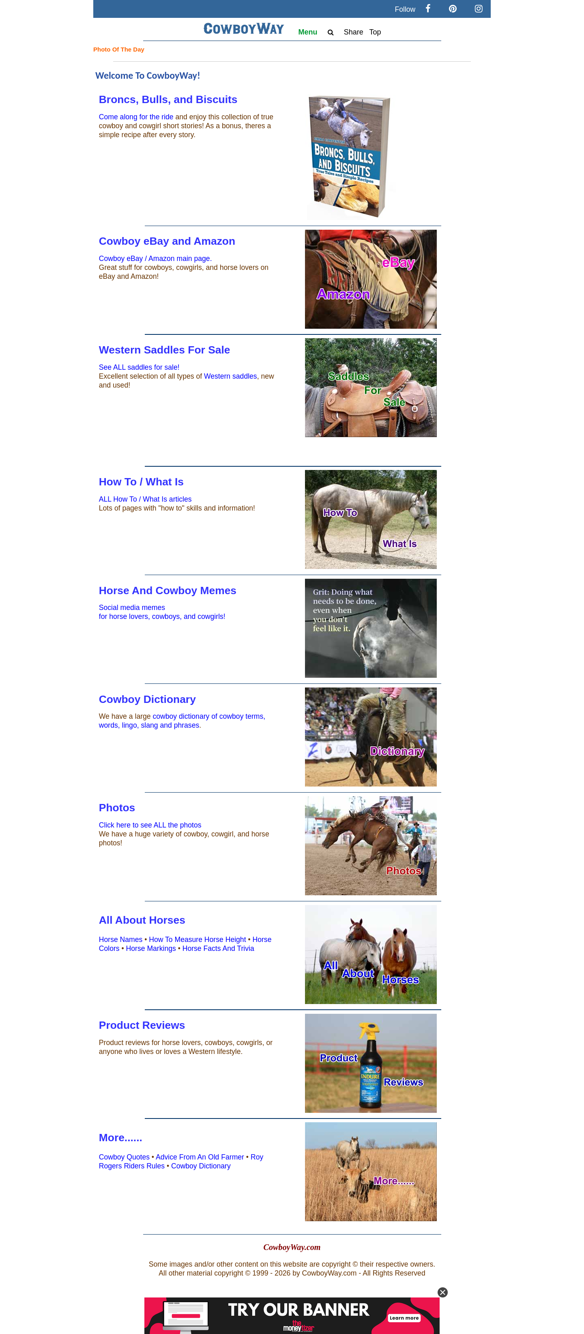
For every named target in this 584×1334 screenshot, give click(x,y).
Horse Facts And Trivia (218, 948)
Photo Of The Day (118, 49)
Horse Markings (151, 948)
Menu (308, 32)
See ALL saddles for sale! (139, 367)
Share (353, 32)
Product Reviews (142, 1025)
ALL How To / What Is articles (145, 499)
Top (375, 32)
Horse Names (121, 939)
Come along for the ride (136, 117)
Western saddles (230, 376)
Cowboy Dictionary (147, 699)
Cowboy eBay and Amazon (167, 241)
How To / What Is (141, 482)
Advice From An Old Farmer (200, 1157)
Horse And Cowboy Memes (167, 590)
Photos (117, 808)
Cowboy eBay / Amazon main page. (155, 258)
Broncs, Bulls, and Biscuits (168, 99)
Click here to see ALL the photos (150, 825)
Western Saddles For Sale (164, 350)
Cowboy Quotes (124, 1157)
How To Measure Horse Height (197, 939)
